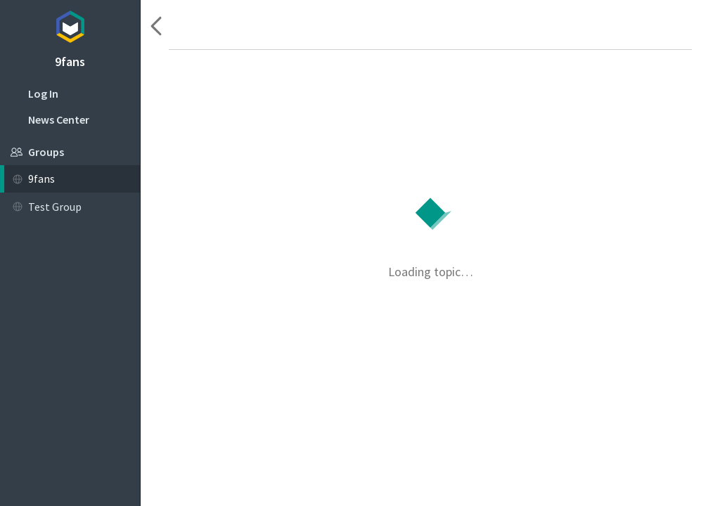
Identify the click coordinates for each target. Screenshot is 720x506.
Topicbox (70, 24)
